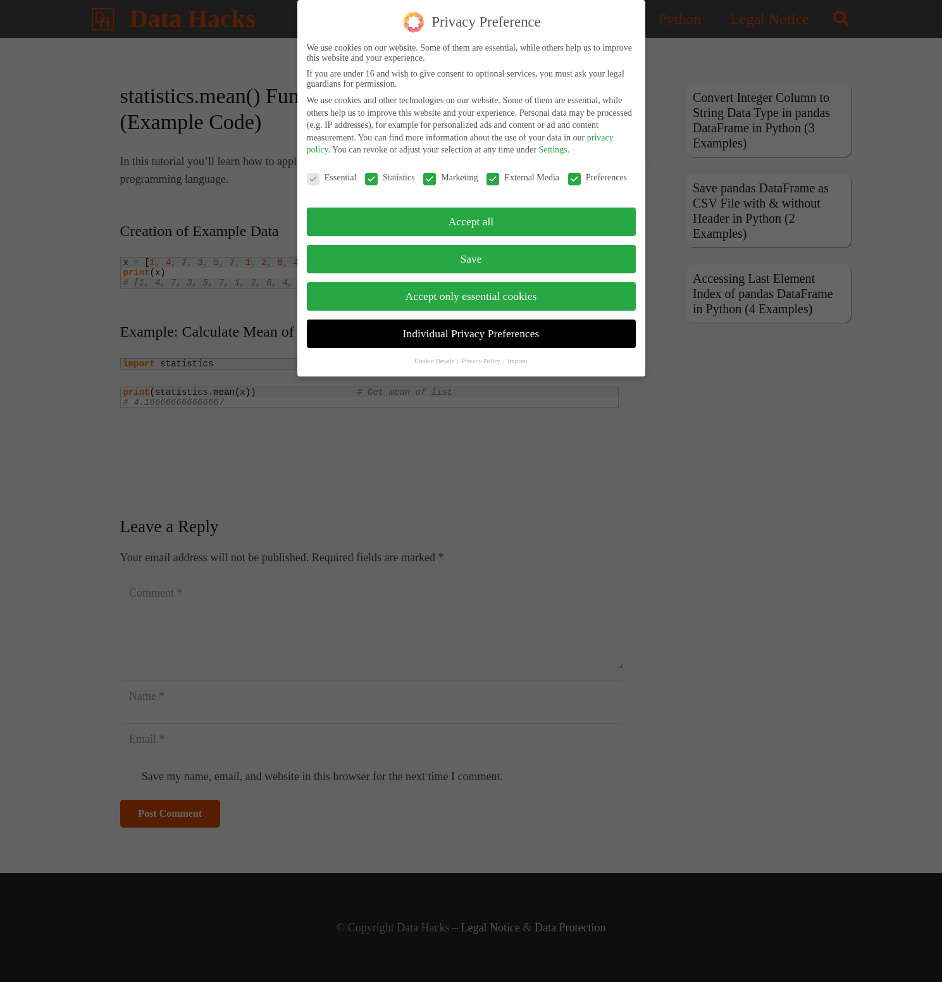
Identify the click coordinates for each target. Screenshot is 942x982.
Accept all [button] (471, 214)
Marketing (450, 170)
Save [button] (470, 251)
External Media (522, 170)
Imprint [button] (517, 352)
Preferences (597, 170)
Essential (332, 170)
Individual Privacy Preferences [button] (471, 326)
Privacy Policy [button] (481, 352)
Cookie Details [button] (435, 352)
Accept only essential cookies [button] (471, 288)
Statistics (390, 170)
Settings (552, 142)
